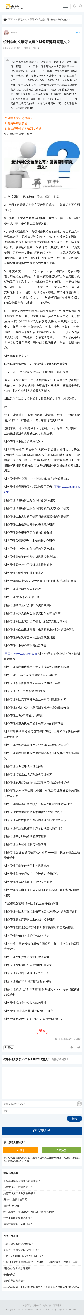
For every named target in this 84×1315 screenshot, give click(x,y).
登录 (22, 1150)
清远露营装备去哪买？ (15, 1280)
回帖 (10, 1047)
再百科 (11, 19)
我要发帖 (44, 1131)
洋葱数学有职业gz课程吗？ (18, 1224)
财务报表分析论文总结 (68, 1038)
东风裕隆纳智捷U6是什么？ (18, 1243)
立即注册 (61, 1150)
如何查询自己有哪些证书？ (18, 1187)
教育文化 (22, 19)
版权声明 (37, 1305)
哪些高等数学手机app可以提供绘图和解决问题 (28, 1211)
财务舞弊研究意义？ (17, 123)
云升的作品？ (10, 1274)
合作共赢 (47, 1305)
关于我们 (27, 1305)
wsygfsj (13, 33)
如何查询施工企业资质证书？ (19, 1193)
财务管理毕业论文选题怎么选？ (24, 128)
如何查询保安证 (12, 1205)
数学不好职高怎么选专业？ (18, 1218)
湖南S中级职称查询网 (15, 1199)
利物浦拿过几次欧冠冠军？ (18, 1268)
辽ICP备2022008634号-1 (66, 1309)
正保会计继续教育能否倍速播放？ (21, 1181)
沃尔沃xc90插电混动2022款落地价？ (23, 1256)
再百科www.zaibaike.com (21, 653)
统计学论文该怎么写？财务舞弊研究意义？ (50, 19)
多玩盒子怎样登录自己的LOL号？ (21, 1250)
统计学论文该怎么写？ (19, 118)
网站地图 (57, 1305)
